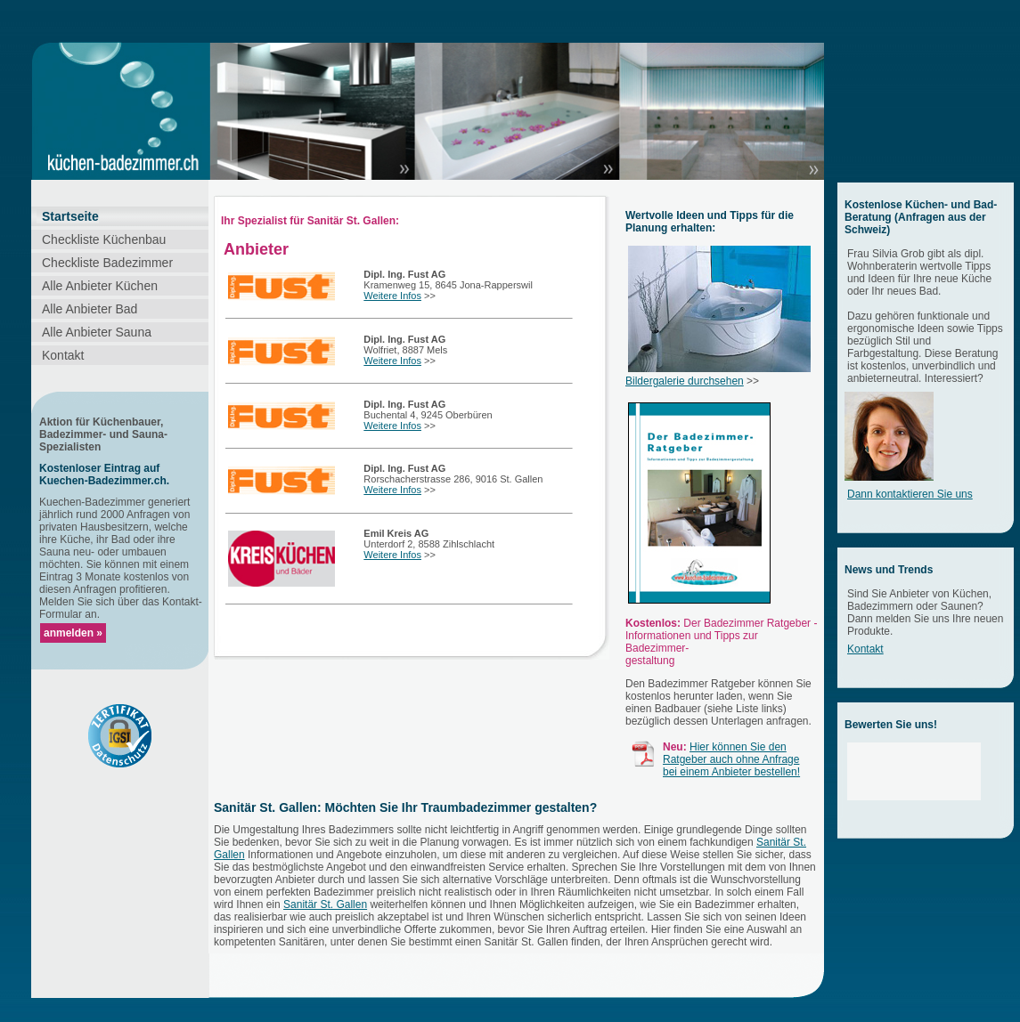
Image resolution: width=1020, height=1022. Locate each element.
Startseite (70, 216)
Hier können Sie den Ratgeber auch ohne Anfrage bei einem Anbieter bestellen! (731, 759)
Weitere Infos (392, 295)
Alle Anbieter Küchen (100, 286)
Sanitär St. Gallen (325, 904)
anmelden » (73, 633)
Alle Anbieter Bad (89, 309)
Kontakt (63, 355)
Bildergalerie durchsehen (684, 381)
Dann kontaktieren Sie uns (910, 494)
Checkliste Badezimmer (107, 263)
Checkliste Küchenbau (104, 239)
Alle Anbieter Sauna (96, 332)
